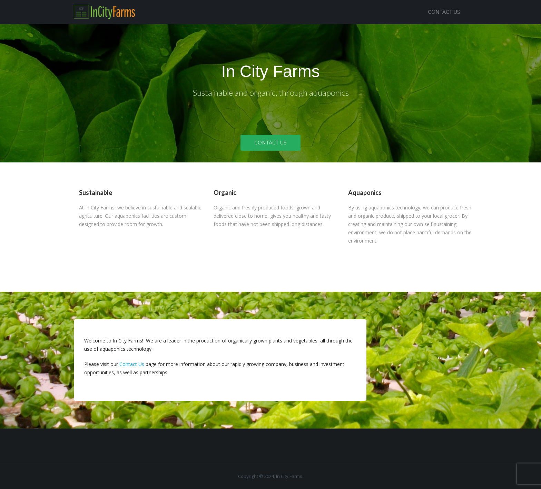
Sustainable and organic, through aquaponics (271, 92)
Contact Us (444, 12)
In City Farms (270, 71)
